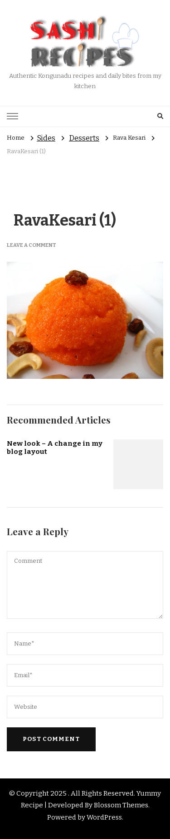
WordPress (104, 817)
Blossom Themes (121, 805)
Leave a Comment (31, 245)
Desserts (84, 138)
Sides (46, 138)
